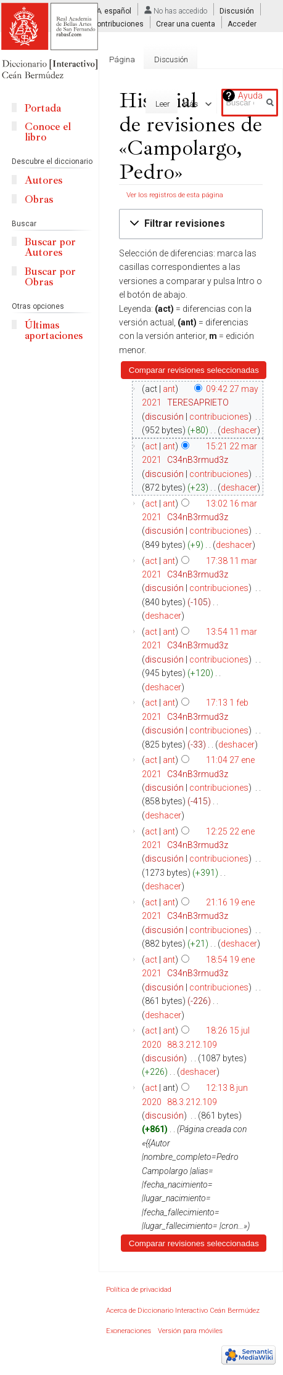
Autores (43, 180)
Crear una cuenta (185, 24)
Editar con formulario (108, 103)
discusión (164, 417)
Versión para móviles (190, 1331)
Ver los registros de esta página (174, 194)
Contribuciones (118, 24)
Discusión (236, 11)
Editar (175, 103)
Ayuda (250, 95)
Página (122, 59)
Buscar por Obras (50, 276)
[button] (190, 224)
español (117, 11)
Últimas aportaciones (54, 330)
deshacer (239, 430)
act (151, 446)
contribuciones (218, 417)
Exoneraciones (128, 1331)
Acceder (242, 24)
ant (169, 389)
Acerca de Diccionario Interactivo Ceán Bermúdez (183, 1311)
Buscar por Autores (50, 247)
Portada (43, 108)
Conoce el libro (48, 131)
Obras (39, 199)
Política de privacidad (138, 1290)
